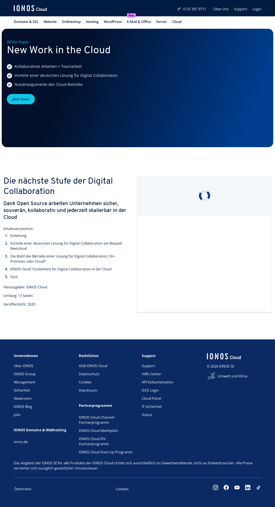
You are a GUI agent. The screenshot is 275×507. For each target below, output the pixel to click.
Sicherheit (22, 390)
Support (240, 9)
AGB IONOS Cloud (93, 365)
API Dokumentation (157, 382)
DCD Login (150, 390)
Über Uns (221, 9)
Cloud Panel (151, 398)
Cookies (85, 382)
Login (256, 9)
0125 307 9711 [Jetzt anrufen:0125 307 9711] (191, 9)
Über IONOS (23, 365)
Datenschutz (89, 374)
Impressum (88, 390)
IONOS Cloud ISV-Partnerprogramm (94, 441)
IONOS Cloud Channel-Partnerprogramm (97, 420)
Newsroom (23, 398)
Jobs (17, 414)
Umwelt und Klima (232, 376)
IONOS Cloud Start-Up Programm (106, 452)
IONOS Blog (23, 406)
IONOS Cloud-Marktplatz (98, 430)
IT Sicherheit (152, 406)
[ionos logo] (30, 8)
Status (147, 414)
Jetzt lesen (20, 99)
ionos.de (21, 441)
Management (24, 382)
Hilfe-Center (151, 374)
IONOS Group (25, 374)
